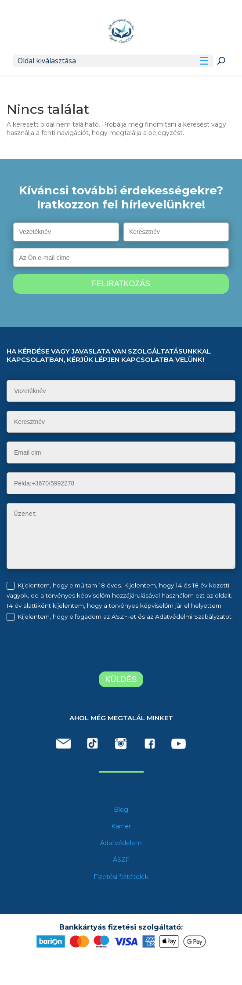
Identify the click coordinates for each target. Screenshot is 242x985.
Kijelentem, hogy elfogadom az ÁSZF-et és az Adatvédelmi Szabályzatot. (125, 616)
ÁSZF (121, 860)
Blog (121, 810)
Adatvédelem (121, 843)
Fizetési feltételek (121, 877)
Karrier (121, 826)
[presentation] (80, 648)
